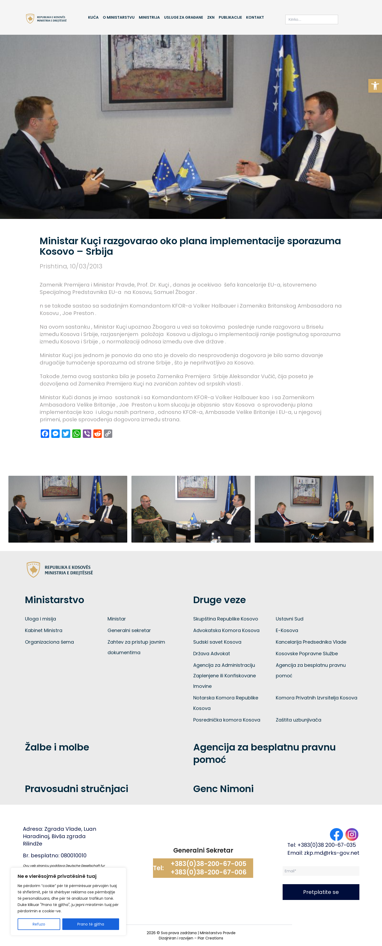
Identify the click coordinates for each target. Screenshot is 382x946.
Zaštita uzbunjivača (298, 720)
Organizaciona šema (49, 642)
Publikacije (230, 17)
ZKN (211, 17)
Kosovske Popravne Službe (307, 653)
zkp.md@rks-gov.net (331, 853)
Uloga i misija (40, 618)
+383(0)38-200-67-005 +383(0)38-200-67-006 (209, 868)
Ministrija (149, 17)
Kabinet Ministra (43, 630)
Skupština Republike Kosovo (225, 618)
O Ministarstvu (119, 17)
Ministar (117, 618)
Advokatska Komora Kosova (226, 630)
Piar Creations (210, 938)
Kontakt (255, 17)
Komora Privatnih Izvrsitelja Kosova (316, 697)
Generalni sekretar (129, 630)
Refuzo (39, 924)
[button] (375, 86)
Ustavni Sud (289, 618)
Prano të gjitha (90, 924)
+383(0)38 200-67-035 (326, 845)
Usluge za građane (183, 17)
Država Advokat (211, 653)
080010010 (73, 855)
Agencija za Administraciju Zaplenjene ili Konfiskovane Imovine (224, 675)
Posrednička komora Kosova (226, 720)
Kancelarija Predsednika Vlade (311, 642)
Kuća (93, 17)
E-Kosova (287, 630)
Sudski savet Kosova (217, 642)
